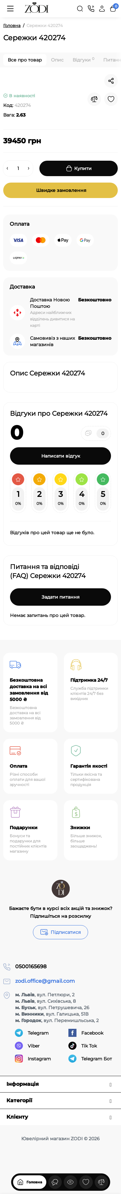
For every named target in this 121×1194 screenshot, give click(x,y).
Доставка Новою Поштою (50, 303)
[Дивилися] (55, 1182)
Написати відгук (60, 456)
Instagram (33, 1059)
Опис (57, 60)
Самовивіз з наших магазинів (52, 341)
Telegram (32, 1033)
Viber (27, 1046)
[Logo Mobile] (37, 8)
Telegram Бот (90, 1059)
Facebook (85, 1033)
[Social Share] (111, 81)
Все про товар (25, 60)
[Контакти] (91, 9)
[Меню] (10, 9)
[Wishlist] (111, 99)
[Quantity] (18, 168)
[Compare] (94, 99)
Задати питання (61, 597)
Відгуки (83, 60)
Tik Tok (82, 1046)
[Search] (80, 9)
